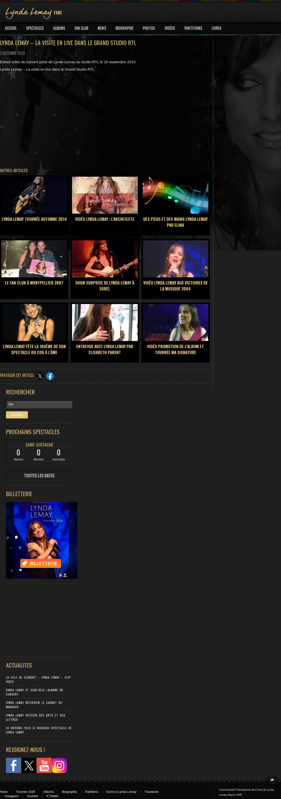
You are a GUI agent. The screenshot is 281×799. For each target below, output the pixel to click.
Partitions (91, 792)
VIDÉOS (169, 28)
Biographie (69, 792)
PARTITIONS (193, 28)
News (4, 792)
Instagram (12, 796)
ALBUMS (59, 28)
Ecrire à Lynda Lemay (122, 792)
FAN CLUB (81, 28)
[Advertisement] (37, 619)
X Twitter (52, 796)
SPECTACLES (35, 28)
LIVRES (216, 28)
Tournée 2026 (25, 792)
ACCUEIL (11, 28)
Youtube (32, 796)
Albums (48, 792)
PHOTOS (149, 28)
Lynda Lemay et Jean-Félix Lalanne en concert (34, 692)
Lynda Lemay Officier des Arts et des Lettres (35, 717)
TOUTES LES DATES (39, 475)
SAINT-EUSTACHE (39, 445)
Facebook (151, 792)
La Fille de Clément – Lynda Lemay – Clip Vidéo (38, 679)
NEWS (102, 28)
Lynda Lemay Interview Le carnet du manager (34, 705)
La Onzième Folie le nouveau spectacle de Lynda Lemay (39, 730)
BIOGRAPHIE (124, 28)
